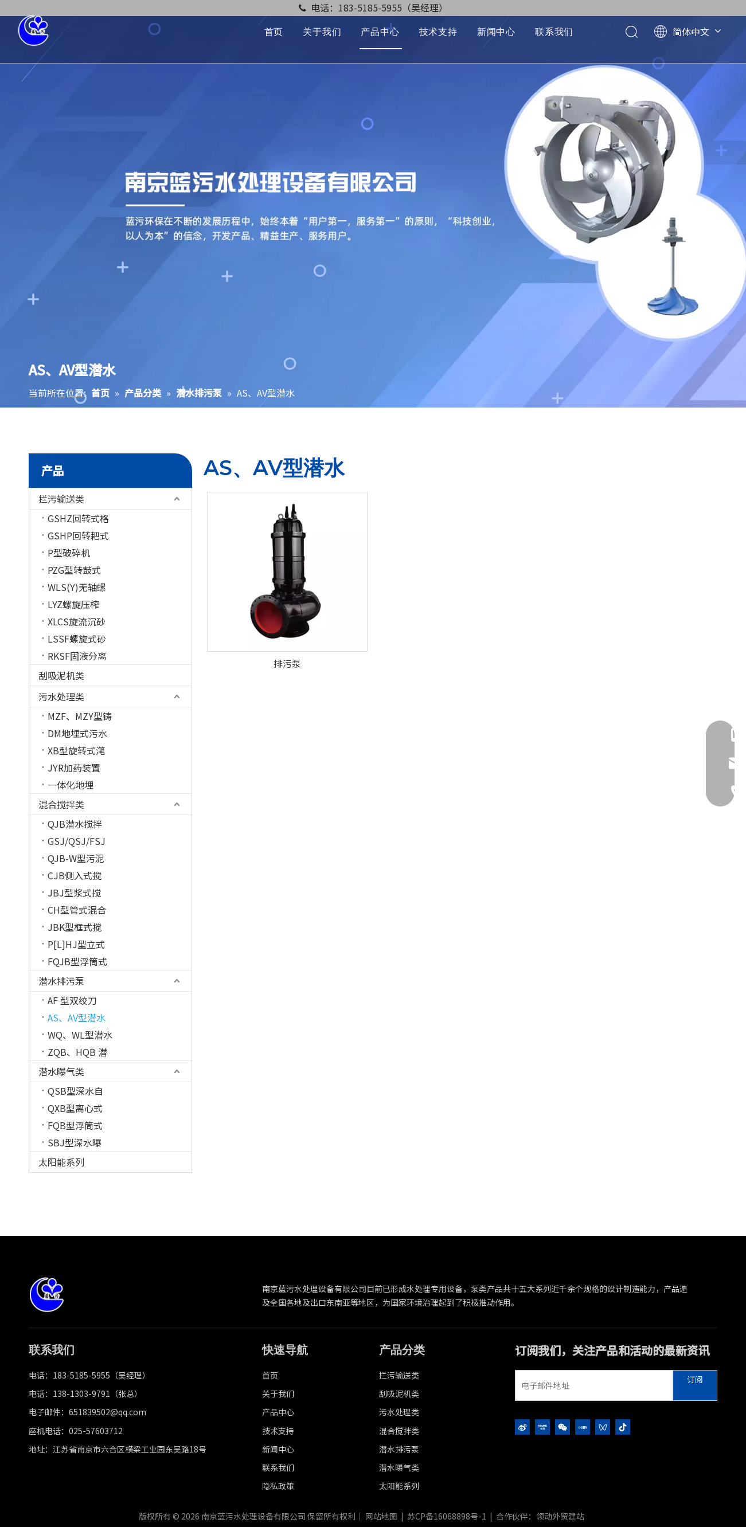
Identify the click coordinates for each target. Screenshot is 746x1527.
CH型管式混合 (77, 910)
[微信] (562, 1426)
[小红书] (582, 1426)
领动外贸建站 (560, 1516)
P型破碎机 (69, 552)
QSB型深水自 (75, 1091)
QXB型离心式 (75, 1108)
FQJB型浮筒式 (77, 961)
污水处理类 (61, 696)
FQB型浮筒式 (75, 1125)
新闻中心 (496, 31)
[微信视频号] (602, 1426)
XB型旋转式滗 (76, 750)
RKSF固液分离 (77, 656)
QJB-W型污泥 (76, 858)
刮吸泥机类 (61, 675)
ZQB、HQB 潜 (77, 1052)
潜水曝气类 (61, 1071)
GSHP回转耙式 (78, 535)
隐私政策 (278, 1485)
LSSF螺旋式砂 (77, 638)
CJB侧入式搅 (74, 875)
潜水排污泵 (61, 981)
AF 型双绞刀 (72, 1000)
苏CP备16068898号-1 (446, 1516)
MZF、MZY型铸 (80, 716)
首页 (274, 31)
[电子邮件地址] (591, 1385)
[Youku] (542, 1426)
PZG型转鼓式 (74, 570)
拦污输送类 (61, 499)
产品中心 (380, 31)
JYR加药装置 (74, 767)
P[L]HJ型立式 (76, 944)
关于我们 (322, 31)
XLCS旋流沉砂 (77, 621)
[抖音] (622, 1426)
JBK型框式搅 (74, 927)
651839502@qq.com (107, 1412)
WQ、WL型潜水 (80, 1035)
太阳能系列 (61, 1162)
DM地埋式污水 (77, 733)
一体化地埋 (70, 785)
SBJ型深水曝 (74, 1142)
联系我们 (554, 31)
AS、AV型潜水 (77, 1017)
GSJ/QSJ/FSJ (77, 841)
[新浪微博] (522, 1426)
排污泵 (287, 663)
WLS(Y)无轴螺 (77, 587)
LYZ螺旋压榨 (73, 604)
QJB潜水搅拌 (75, 824)
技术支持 (438, 31)
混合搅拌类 (61, 804)
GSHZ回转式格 (78, 518)
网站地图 (381, 1516)
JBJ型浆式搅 (74, 892)
